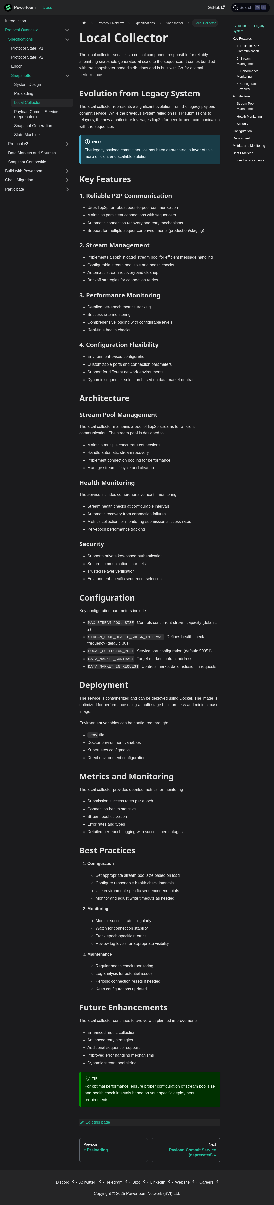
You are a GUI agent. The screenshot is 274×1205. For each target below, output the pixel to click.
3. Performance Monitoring (248, 73)
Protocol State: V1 (27, 48)
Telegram (116, 1182)
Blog (138, 1182)
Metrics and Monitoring (249, 146)
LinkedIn (160, 1182)
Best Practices (243, 153)
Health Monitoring (249, 116)
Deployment (241, 138)
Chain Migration (19, 180)
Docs (47, 7)
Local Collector (27, 102)
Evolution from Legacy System (249, 28)
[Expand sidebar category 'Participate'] (67, 189)
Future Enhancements (248, 160)
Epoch (16, 66)
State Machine (27, 135)
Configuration (242, 131)
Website (184, 1182)
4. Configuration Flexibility (248, 86)
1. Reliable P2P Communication (248, 48)
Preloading (23, 93)
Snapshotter (22, 75)
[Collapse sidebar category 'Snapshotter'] (67, 75)
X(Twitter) (90, 1182)
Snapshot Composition (28, 162)
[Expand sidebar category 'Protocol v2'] (67, 144)
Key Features (242, 38)
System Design (27, 84)
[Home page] (84, 23)
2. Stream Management (246, 61)
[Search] (250, 7)
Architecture (241, 96)
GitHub (216, 7)
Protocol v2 (18, 144)
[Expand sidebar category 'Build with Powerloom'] (67, 171)
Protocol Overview (21, 30)
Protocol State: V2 (27, 57)
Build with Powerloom (24, 171)
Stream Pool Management (246, 106)
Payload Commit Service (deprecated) (36, 114)
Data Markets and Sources (32, 153)
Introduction (15, 21)
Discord (65, 1182)
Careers (208, 1182)
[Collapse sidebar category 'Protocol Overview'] (67, 30)
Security (242, 124)
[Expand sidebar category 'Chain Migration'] (67, 180)
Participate (14, 189)
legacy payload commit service (120, 150)
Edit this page (94, 1122)
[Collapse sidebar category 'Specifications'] (67, 39)
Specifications (20, 39)
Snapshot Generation (33, 126)
